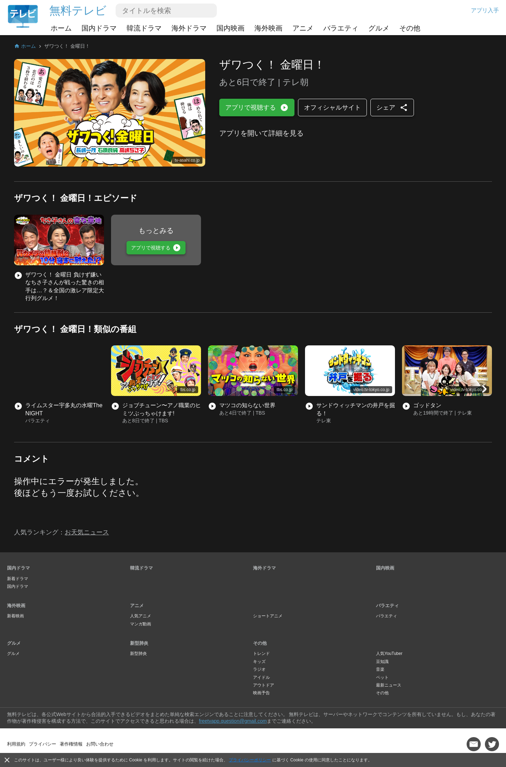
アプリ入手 (485, 10)
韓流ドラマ (144, 28)
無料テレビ (77, 10)
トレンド (261, 653)
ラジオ (259, 669)
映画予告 (261, 692)
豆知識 (382, 661)
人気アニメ (140, 615)
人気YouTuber (389, 653)
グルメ (378, 28)
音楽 (380, 669)
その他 (409, 28)
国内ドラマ (99, 28)
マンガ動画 (140, 624)
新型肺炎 (139, 643)
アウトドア (263, 685)
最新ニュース (388, 685)
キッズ (259, 661)
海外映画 (268, 28)
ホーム (61, 28)
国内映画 (230, 28)
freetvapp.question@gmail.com (233, 721)
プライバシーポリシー (250, 760)
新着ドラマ (17, 578)
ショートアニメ (268, 615)
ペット (382, 677)
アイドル (261, 677)
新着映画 (15, 615)
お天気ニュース (87, 532)
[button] (484, 389)
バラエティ (340, 28)
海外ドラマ (189, 28)
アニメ (302, 28)
